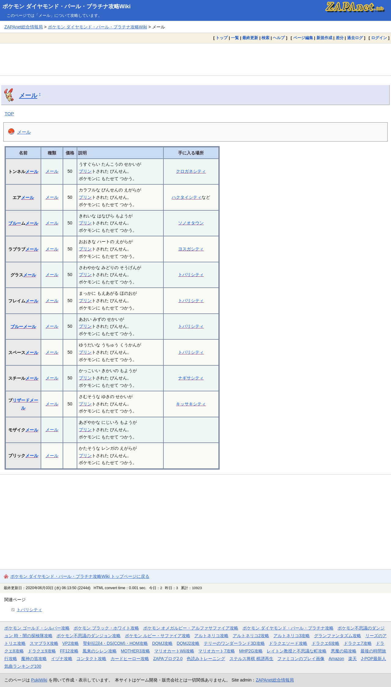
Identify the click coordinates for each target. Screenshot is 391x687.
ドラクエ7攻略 (358, 643)
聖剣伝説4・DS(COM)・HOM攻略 (115, 643)
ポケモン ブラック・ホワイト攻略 (106, 628)
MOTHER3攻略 (135, 650)
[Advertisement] (195, 59)
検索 (265, 37)
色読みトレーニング (206, 658)
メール (28, 95)
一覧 (235, 37)
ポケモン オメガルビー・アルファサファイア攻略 (191, 628)
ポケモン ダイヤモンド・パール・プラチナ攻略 (288, 628)
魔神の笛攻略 (34, 658)
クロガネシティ (191, 171)
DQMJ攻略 (162, 643)
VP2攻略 (70, 643)
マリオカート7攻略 (216, 650)
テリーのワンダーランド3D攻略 (234, 643)
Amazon (336, 658)
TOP (9, 113)
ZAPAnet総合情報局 (23, 26)
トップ (222, 37)
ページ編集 (303, 37)
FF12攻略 (69, 650)
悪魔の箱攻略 (343, 650)
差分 (340, 37)
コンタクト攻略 (91, 658)
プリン (85, 171)
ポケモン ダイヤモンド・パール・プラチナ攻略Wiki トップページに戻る (79, 576)
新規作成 (324, 37)
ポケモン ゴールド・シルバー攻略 (37, 628)
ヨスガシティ (191, 248)
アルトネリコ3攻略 (291, 635)
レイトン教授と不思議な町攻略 (297, 650)
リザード (21, 400)
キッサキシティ (191, 403)
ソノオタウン (191, 222)
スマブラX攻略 (44, 643)
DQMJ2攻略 (188, 643)
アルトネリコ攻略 (211, 635)
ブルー (14, 223)
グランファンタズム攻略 (337, 635)
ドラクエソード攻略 (288, 643)
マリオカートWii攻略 (174, 650)
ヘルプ (279, 37)
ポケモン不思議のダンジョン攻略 (89, 635)
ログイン (379, 37)
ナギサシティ (191, 377)
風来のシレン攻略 (99, 650)
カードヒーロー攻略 (130, 658)
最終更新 (250, 37)
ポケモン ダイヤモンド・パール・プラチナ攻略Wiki (66, 6)
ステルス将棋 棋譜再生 (251, 658)
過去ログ (355, 37)
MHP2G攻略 (251, 650)
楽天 (352, 658)
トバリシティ (191, 274)
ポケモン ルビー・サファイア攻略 (157, 635)
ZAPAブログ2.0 (167, 658)
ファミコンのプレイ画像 (300, 658)
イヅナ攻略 (61, 658)
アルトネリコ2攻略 (251, 635)
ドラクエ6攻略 (326, 643)
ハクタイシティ (187, 197)
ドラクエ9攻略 (42, 650)
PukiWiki (39, 680)
